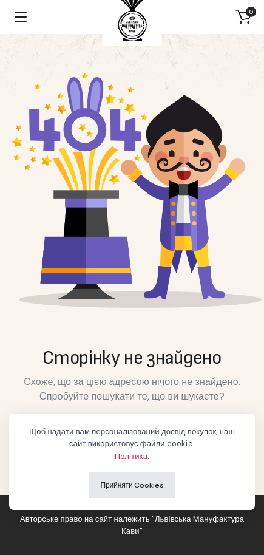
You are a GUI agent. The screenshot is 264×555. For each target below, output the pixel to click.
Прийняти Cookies (131, 485)
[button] (243, 17)
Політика (131, 456)
